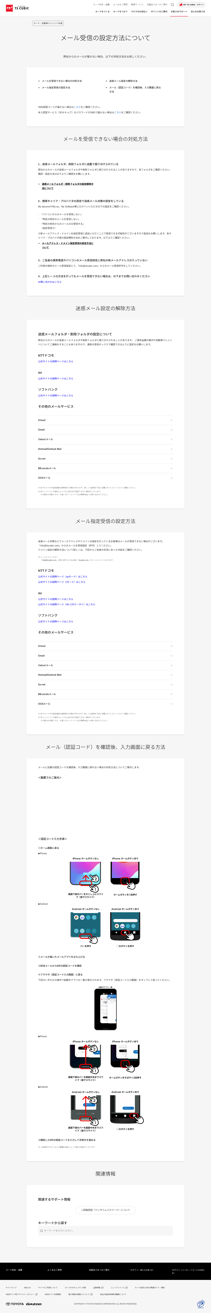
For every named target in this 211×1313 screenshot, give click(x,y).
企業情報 (96, 1288)
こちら (77, 107)
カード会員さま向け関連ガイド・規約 (150, 1288)
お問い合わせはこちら (50, 282)
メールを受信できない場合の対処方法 (62, 81)
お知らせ (27, 1288)
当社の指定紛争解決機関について (113, 1294)
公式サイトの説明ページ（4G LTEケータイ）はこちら (66, 604)
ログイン (191, 5)
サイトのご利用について (48, 1288)
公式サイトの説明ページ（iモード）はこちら (61, 582)
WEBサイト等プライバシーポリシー (20, 1294)
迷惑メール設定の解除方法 (123, 81)
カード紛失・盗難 (14, 1270)
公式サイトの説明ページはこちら (55, 361)
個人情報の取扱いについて (79, 1294)
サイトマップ (11, 1288)
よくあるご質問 (54, 1270)
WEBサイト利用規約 (53, 1294)
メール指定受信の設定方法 (56, 87)
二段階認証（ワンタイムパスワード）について (105, 1210)
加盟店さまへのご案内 (99, 1270)
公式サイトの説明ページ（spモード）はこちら (62, 576)
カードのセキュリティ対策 (75, 1288)
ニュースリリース (118, 1288)
